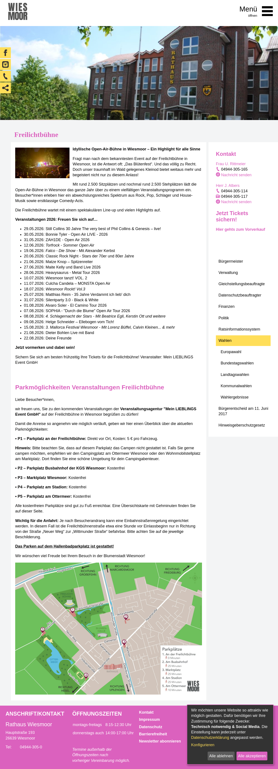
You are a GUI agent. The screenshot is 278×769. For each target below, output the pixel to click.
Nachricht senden (236, 175)
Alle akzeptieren (252, 756)
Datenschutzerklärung (210, 737)
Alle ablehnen (221, 756)
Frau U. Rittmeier (231, 164)
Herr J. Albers (228, 185)
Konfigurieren (202, 745)
